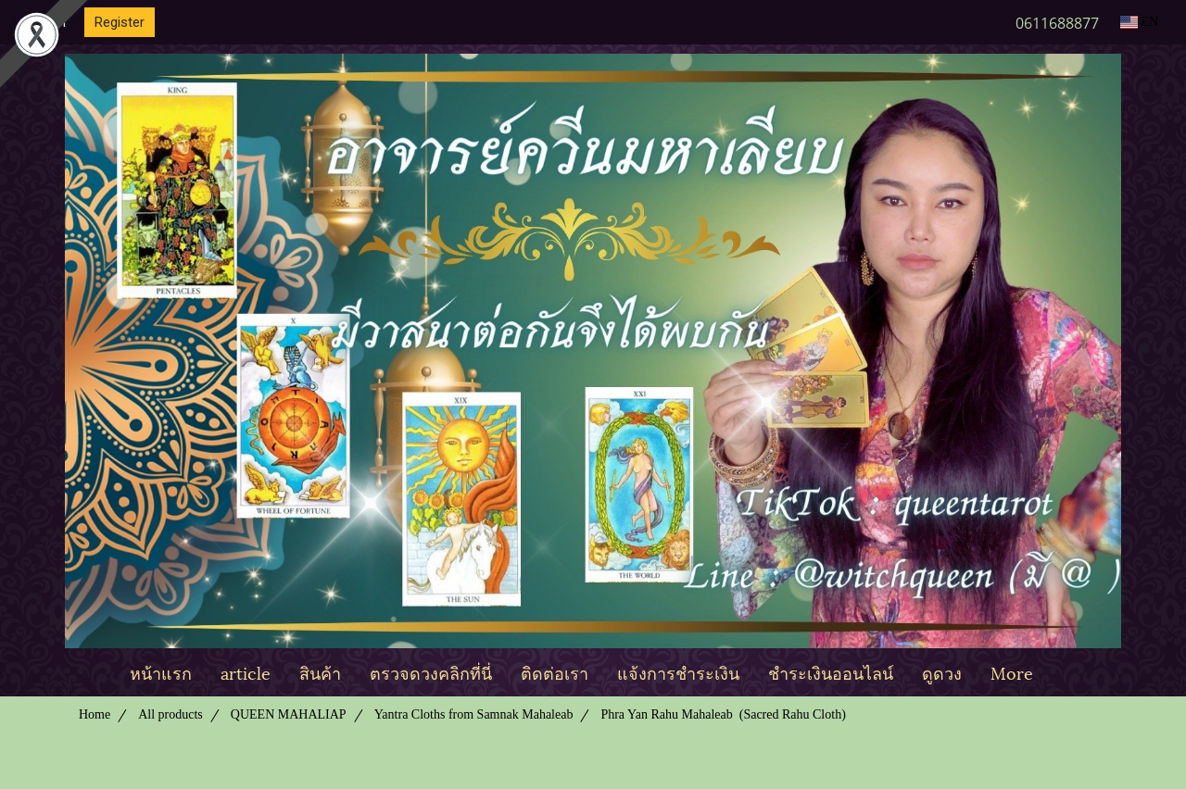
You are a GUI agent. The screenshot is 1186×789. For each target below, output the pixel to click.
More (1011, 671)
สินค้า (320, 671)
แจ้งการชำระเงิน (678, 671)
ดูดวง (942, 671)
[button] (1063, 672)
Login (49, 22)
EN (1139, 22)
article (246, 671)
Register (120, 22)
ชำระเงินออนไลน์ (830, 671)
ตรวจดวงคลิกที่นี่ (431, 671)
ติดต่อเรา (554, 671)
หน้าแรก (161, 671)
